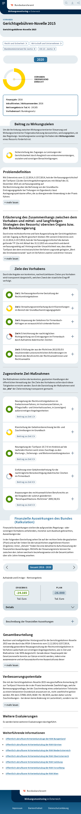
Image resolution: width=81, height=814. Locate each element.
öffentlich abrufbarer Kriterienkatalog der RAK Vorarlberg (35, 767)
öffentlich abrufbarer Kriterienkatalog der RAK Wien (32, 773)
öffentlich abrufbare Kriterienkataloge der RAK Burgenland (35, 738)
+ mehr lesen (11, 202)
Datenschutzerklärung (58, 808)
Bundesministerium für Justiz (19, 48)
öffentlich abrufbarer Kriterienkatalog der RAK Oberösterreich (37, 756)
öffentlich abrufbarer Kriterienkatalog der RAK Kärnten (34, 744)
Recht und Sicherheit (15, 43)
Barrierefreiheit (35, 808)
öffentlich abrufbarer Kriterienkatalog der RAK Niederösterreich (38, 750)
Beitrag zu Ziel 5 (26, 505)
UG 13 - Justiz (47, 48)
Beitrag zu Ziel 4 (26, 482)
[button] (3, 3)
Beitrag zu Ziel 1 (26, 416)
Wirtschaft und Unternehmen (46, 43)
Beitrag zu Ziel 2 (26, 436)
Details (40, 607)
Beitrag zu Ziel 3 (26, 459)
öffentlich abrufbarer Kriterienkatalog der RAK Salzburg (34, 761)
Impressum (17, 808)
